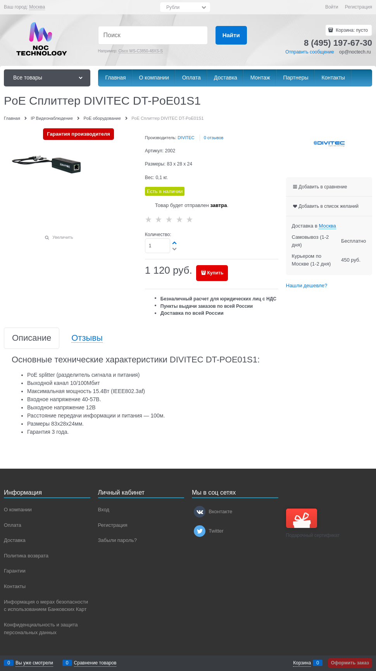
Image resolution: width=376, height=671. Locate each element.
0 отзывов (214, 137)
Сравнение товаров (95, 663)
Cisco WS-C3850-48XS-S (140, 51)
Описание (31, 338)
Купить (215, 273)
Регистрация (358, 7)
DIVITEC (186, 137)
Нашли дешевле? (307, 285)
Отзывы (87, 338)
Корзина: (351, 30)
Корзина (302, 663)
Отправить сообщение (309, 52)
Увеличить (62, 237)
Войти (331, 7)
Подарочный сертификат (313, 523)
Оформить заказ (350, 663)
